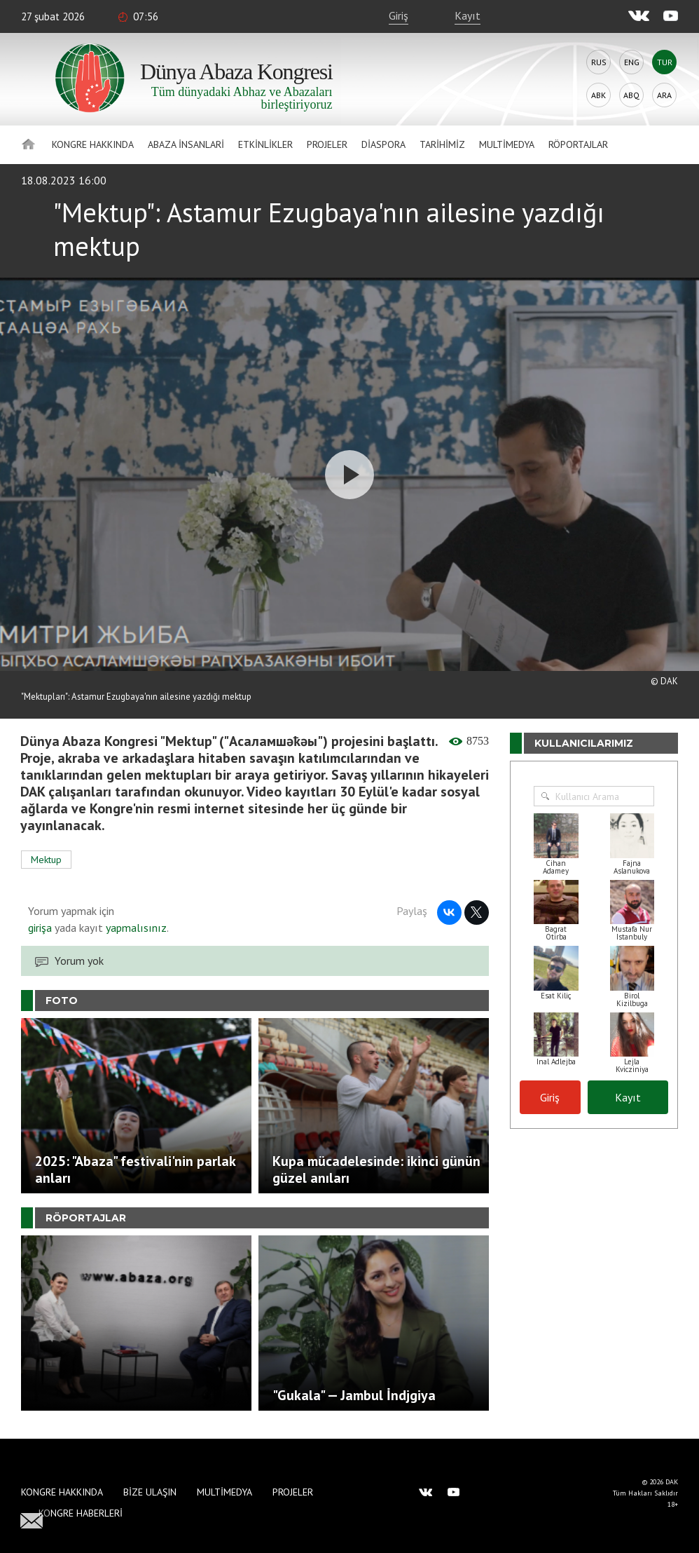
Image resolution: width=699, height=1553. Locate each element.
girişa (40, 928)
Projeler (327, 144)
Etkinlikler (265, 144)
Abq (631, 95)
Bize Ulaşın (150, 1492)
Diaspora (383, 144)
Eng (631, 62)
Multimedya (506, 144)
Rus (599, 62)
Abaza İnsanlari (186, 144)
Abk (598, 95)
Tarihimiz (442, 144)
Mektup (46, 859)
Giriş (398, 15)
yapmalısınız (135, 928)
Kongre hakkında (93, 144)
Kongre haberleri (81, 1513)
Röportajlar (578, 144)
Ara (664, 95)
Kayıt (467, 15)
